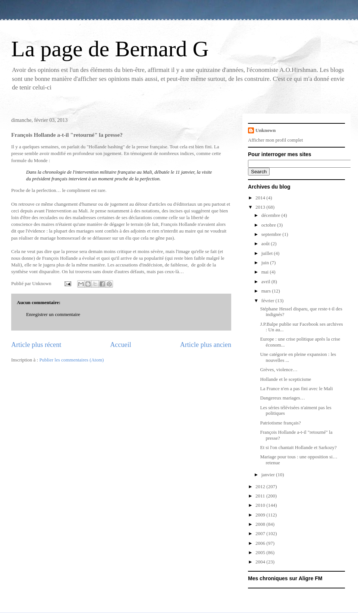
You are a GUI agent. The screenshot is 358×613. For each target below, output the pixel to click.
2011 (260, 496)
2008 (260, 524)
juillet (267, 253)
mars (266, 291)
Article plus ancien (205, 344)
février (268, 300)
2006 (260, 543)
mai (265, 272)
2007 (260, 533)
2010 (260, 505)
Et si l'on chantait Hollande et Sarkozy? (298, 447)
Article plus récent (36, 344)
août (266, 243)
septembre (272, 234)
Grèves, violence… (278, 369)
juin (265, 262)
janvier (268, 474)
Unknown (265, 130)
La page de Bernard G (110, 49)
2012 (260, 486)
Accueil (120, 344)
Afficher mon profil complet (275, 140)
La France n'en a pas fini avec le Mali (296, 388)
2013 (260, 207)
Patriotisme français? (280, 423)
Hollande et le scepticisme (285, 379)
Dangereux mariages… (282, 398)
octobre (269, 225)
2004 (260, 562)
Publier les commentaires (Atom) (71, 360)
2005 (260, 552)
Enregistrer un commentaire (53, 314)
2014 (260, 197)
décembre (271, 215)
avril (266, 281)
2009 (260, 515)
